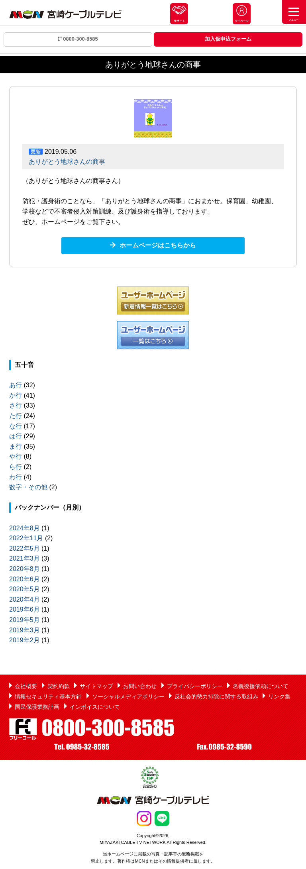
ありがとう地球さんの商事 (67, 161)
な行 (15, 426)
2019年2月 (24, 640)
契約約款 (58, 686)
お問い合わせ (140, 686)
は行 (15, 436)
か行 (15, 395)
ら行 (15, 466)
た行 (15, 415)
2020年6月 (24, 579)
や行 (15, 456)
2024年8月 (24, 528)
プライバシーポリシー (195, 686)
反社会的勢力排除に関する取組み (216, 696)
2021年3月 (24, 558)
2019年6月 (24, 609)
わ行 (15, 477)
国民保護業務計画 (37, 707)
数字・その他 (28, 487)
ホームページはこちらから (158, 245)
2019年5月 (24, 619)
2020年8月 (24, 568)
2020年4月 (24, 599)
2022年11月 (26, 538)
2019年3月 (24, 630)
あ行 (15, 385)
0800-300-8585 (78, 39)
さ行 (15, 405)
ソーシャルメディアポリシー (128, 696)
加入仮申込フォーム (228, 39)
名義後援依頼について (260, 686)
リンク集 (279, 696)
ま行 (15, 446)
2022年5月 (24, 548)
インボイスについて (95, 707)
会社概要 (26, 686)
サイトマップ (96, 686)
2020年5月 (24, 589)
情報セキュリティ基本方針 (48, 696)
